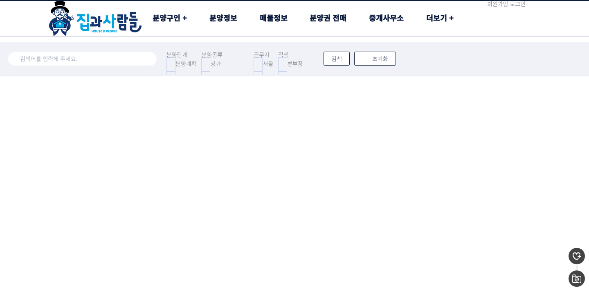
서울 (268, 63)
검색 (336, 58)
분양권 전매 (328, 17)
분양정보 (223, 17)
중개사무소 (386, 17)
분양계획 (186, 63)
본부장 (295, 63)
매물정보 (274, 17)
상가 (215, 63)
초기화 (375, 58)
